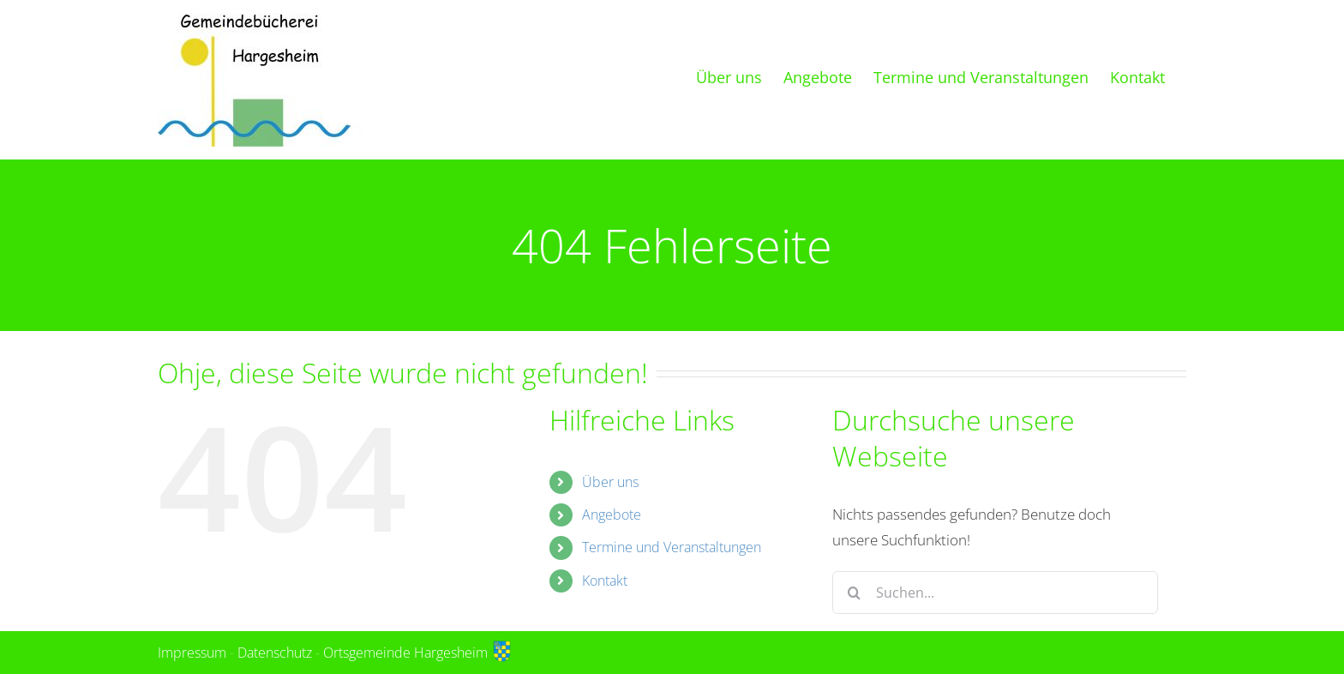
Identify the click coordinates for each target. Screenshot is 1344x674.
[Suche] (853, 592)
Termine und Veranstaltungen (671, 547)
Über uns (610, 481)
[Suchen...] (995, 592)
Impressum (192, 652)
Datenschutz (274, 652)
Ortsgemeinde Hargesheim (418, 652)
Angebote (611, 514)
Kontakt (604, 580)
